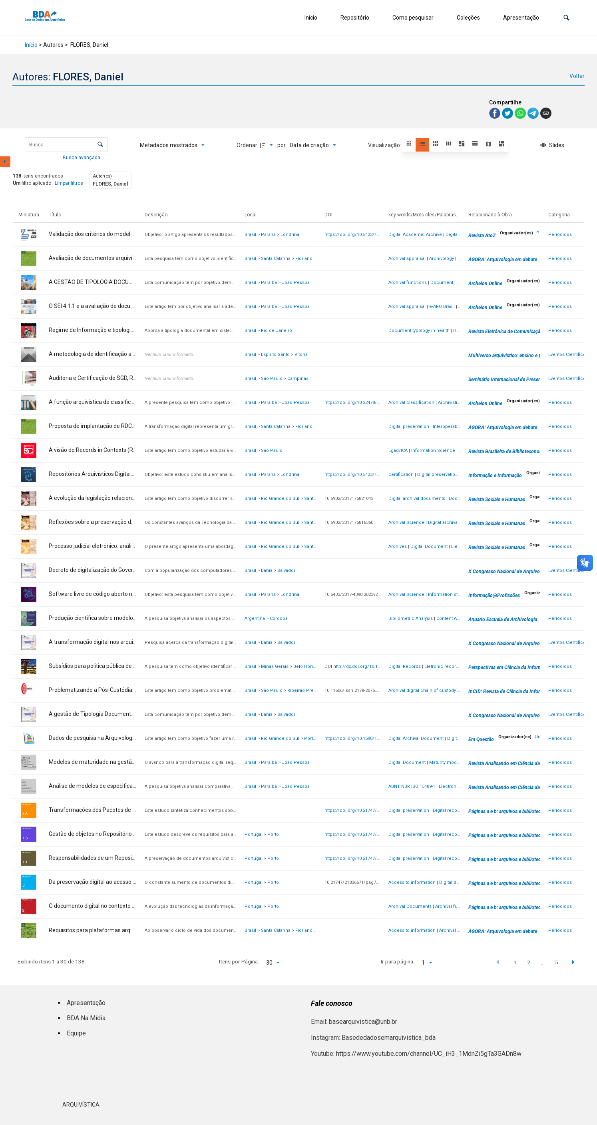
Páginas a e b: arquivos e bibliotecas (506, 811)
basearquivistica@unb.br (363, 1021)
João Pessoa (296, 282)
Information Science (433, 450)
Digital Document (429, 546)
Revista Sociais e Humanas (496, 499)
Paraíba (269, 282)
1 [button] (515, 962)
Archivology (441, 258)
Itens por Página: (239, 961)
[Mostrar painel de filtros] (5, 161)
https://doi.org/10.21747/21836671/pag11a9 (370, 858)
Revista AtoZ (482, 235)
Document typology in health (419, 330)
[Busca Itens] (66, 144)
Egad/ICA (398, 450)
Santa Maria (316, 498)
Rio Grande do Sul (280, 498)
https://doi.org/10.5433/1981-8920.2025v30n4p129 (376, 234)
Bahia (267, 570)
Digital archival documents (416, 498)
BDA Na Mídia (86, 1018)
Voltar (577, 76)
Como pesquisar (413, 17)
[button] (566, 18)
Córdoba (279, 618)
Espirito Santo (275, 354)
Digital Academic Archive (415, 234)
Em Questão (481, 739)
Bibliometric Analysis (410, 618)
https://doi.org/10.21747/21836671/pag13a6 (370, 834)
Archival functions (407, 282)
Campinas (297, 378)
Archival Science (406, 522)
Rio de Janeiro (276, 330)
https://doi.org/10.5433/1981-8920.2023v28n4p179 (376, 474)
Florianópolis (309, 258)
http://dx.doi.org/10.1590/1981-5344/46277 (377, 666)
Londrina (290, 234)
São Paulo (272, 378)
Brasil (250, 234)
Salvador (286, 570)
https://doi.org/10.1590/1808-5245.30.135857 (370, 738)
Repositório (354, 17)
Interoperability (448, 426)
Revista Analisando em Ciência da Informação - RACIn (526, 763)
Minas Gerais (275, 666)
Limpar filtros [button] (69, 183)
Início (310, 17)
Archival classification (411, 402)
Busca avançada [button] (82, 157)
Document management (456, 282)
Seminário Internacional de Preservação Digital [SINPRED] (529, 379)
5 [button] (556, 962)
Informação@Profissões (494, 595)
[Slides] (552, 145)
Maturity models (446, 762)
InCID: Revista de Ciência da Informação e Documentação (529, 691)
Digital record (447, 810)
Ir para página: (397, 961)
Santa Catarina (276, 258)
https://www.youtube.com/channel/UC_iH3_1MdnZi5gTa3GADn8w (428, 1053)
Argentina (255, 618)
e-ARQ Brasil (442, 306)
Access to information (412, 882)
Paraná (268, 234)
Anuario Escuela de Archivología (502, 619)
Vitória (301, 354)
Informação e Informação (495, 475)
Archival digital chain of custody (422, 690)
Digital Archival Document (416, 738)
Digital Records (404, 666)
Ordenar (247, 145)
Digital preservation (408, 426)
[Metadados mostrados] (172, 145)
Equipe (76, 1033)
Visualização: (385, 145)
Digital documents (458, 882)
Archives (397, 546)
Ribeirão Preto (302, 690)
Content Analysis (453, 618)
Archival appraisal (407, 258)
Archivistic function (458, 402)
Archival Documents (410, 906)
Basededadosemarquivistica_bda (389, 1037)
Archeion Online (485, 283)
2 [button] (528, 962)
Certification (401, 474)
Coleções (468, 17)
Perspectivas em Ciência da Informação (510, 667)
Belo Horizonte (309, 666)
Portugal (254, 834)
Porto (273, 834)
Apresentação (521, 17)
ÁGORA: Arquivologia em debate (502, 259)
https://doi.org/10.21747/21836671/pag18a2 (370, 810)
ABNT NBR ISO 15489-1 (411, 786)
